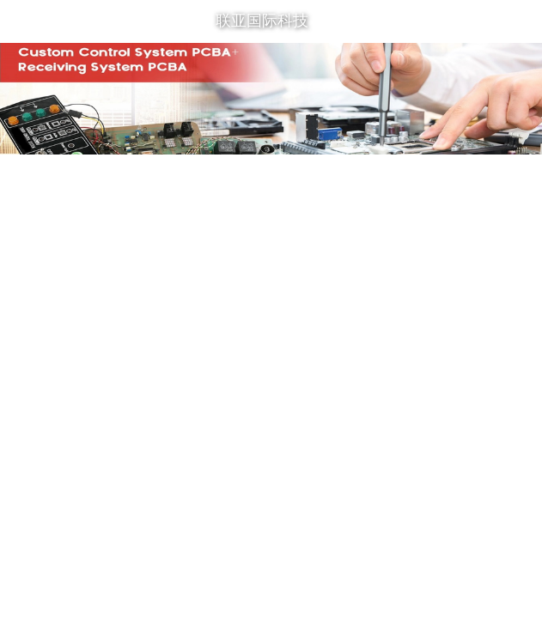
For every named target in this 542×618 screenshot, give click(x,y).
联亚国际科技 (262, 20)
